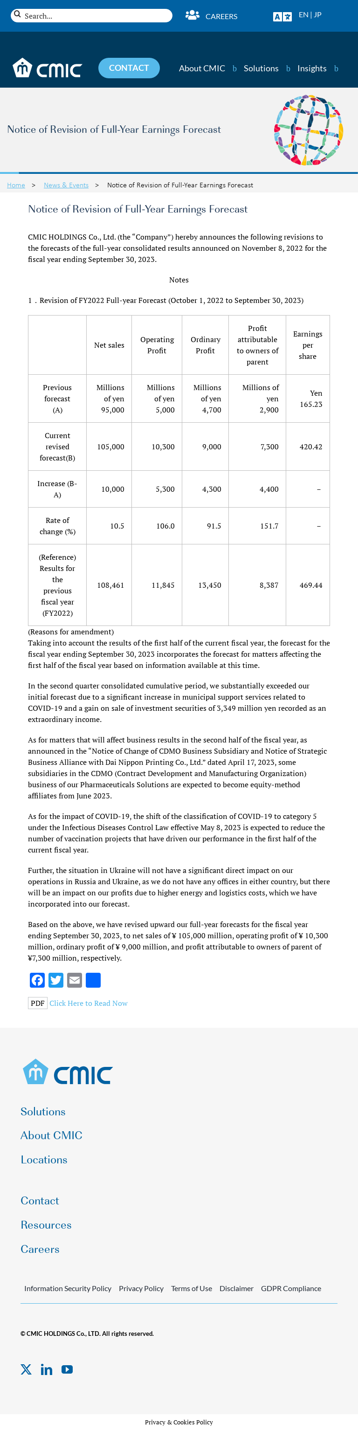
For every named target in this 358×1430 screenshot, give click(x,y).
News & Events (66, 184)
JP (318, 14)
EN (304, 14)
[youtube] (67, 1369)
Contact (40, 1199)
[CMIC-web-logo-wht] (48, 60)
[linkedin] (46, 1369)
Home (16, 184)
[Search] (17, 14)
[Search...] (91, 15)
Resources (46, 1223)
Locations (44, 1158)
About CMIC (202, 68)
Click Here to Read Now (88, 1003)
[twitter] (26, 1369)
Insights (312, 68)
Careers (221, 16)
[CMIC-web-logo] (68, 1061)
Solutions (261, 68)
